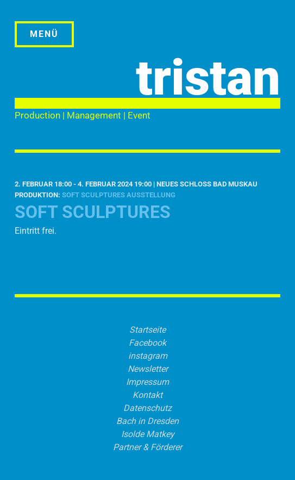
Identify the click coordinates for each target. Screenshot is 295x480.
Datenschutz (147, 408)
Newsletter (148, 369)
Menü (44, 34)
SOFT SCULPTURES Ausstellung (118, 195)
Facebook (147, 343)
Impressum (147, 382)
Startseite (147, 330)
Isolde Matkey (147, 434)
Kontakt (147, 395)
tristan (208, 78)
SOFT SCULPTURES (93, 212)
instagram (147, 356)
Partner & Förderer (147, 447)
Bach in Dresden (147, 421)
